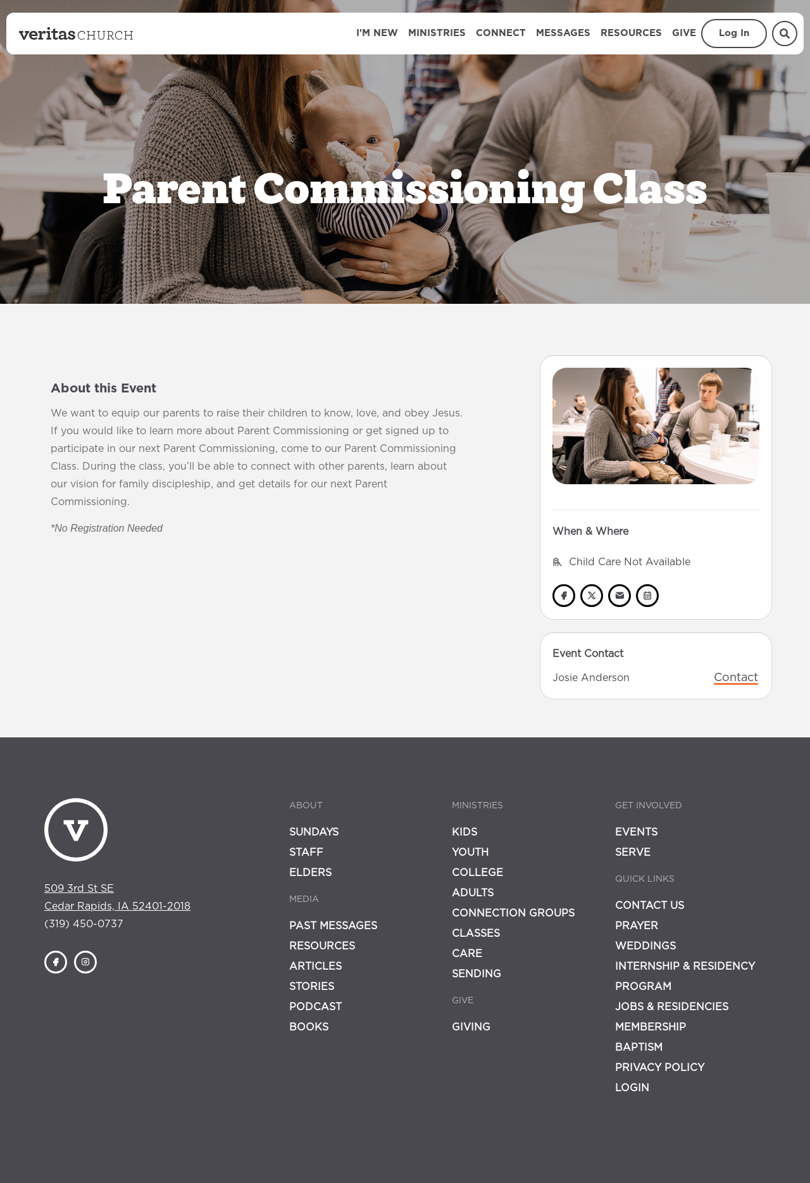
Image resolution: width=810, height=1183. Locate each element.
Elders (310, 873)
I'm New (377, 33)
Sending (476, 974)
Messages (563, 33)
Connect (501, 33)
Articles (315, 966)
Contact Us (649, 906)
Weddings (645, 946)
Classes (476, 934)
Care (467, 954)
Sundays (314, 832)
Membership (650, 1027)
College (477, 873)
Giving (471, 1027)
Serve (633, 853)
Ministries (437, 33)
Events (636, 832)
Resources (631, 33)
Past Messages (333, 926)
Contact (736, 678)
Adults (473, 893)
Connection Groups (513, 913)
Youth (470, 853)
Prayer (636, 926)
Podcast (315, 1007)
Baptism (639, 1047)
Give (684, 33)
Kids (464, 832)
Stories (311, 987)
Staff (306, 853)
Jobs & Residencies (671, 1007)
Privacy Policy (659, 1068)
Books (308, 1027)
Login (632, 1088)
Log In (734, 33)
